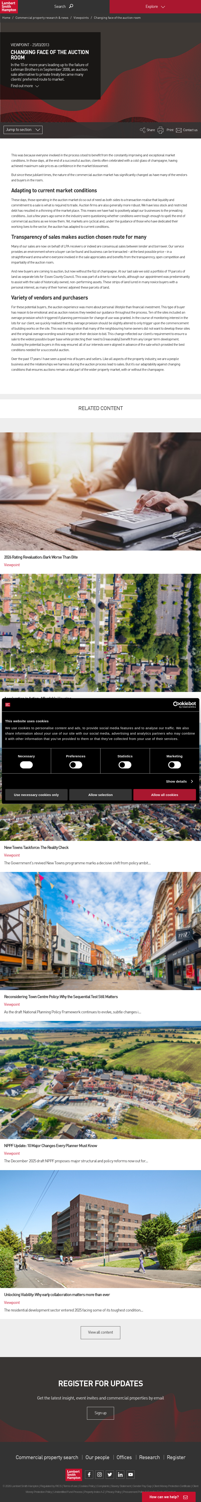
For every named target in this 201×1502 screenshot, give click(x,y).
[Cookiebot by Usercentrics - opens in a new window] (176, 704)
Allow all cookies (164, 795)
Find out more (25, 86)
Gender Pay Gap (142, 1486)
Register (176, 1457)
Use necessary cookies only (36, 795)
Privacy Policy (113, 1492)
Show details (176, 781)
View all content (100, 1332)
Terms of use (70, 1486)
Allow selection (100, 795)
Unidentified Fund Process (68, 1492)
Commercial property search (47, 1457)
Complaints (103, 1486)
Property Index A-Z (94, 1492)
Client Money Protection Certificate (171, 1486)
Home (6, 17)
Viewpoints (81, 17)
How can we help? (164, 1496)
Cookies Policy (87, 1486)
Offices (124, 1457)
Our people (97, 1457)
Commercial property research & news (41, 17)
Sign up (100, 1413)
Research (149, 1457)
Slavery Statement (121, 1486)
